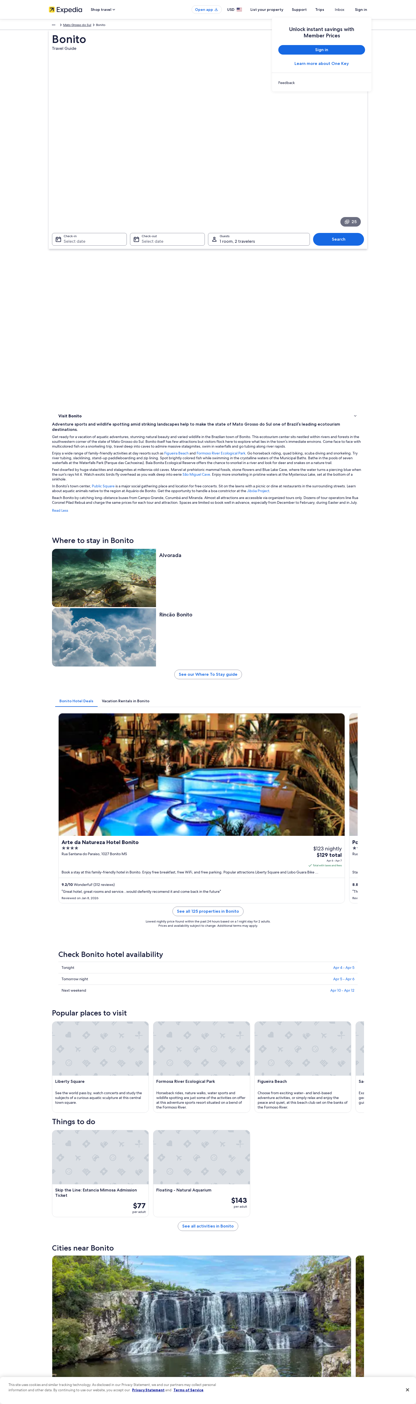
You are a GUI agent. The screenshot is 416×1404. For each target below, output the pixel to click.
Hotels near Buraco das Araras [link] (89, 1081)
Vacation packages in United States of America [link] (164, 1324)
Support (308, 9)
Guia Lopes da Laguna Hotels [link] (233, 1101)
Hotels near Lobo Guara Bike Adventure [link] (97, 1061)
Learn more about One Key (321, 63)
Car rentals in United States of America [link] (158, 1341)
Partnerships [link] (58, 1324)
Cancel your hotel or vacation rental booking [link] (327, 1307)
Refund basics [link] (306, 1324)
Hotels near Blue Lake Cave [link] (87, 1071)
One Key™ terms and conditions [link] (236, 1324)
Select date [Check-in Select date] (71, 188)
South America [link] (59, 26)
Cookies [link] (219, 1307)
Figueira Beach (254, 238)
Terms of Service (188, 1390)
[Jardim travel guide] (158, 982)
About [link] (53, 1299)
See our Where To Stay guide (247, 420)
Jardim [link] (294, 1137)
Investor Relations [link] (61, 1341)
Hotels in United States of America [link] (155, 1307)
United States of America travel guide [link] (158, 1299)
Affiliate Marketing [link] (62, 1358)
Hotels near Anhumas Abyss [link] (87, 1101)
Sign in (361, 9)
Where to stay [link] (69, 252)
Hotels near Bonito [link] (225, 1071)
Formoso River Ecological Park (299, 238)
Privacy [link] (218, 1299)
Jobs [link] (52, 1307)
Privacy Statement (148, 1390)
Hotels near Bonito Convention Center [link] (241, 1091)
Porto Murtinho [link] (148, 1146)
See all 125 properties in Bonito (247, 582)
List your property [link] (61, 1316)
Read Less (138, 310)
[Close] (407, 1390)
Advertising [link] (57, 1350)
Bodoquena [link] (66, 1146)
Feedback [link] (56, 1367)
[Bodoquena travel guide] (217, 982)
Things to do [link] (68, 259)
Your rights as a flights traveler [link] (317, 1350)
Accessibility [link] (222, 1341)
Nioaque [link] (218, 1137)
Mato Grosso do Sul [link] (101, 26)
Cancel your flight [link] (308, 1316)
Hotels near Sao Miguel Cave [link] (233, 1061)
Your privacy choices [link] (227, 1350)
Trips (329, 9)
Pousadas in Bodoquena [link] (85, 1091)
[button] (208, 1026)
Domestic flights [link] (142, 1333)
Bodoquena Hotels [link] (225, 1081)
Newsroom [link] (57, 1333)
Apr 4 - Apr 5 (343, 632)
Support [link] (301, 1299)
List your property (276, 9)
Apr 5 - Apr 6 (343, 643)
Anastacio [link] (64, 1137)
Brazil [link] (78, 26)
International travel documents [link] (318, 1341)
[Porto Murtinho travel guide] (277, 982)
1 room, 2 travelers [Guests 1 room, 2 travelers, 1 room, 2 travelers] (237, 188)
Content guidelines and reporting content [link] (243, 1358)
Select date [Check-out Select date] (151, 188)
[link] (321, 82)
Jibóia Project (177, 286)
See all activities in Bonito (247, 944)
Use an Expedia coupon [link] (313, 1333)
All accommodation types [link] (149, 1350)
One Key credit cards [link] (146, 1358)
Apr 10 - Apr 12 (342, 654)
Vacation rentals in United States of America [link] (162, 1316)
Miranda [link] (141, 1137)
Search (341, 186)
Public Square (181, 276)
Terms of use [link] (222, 1316)
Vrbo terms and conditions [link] (232, 1333)
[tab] (154, 445)
